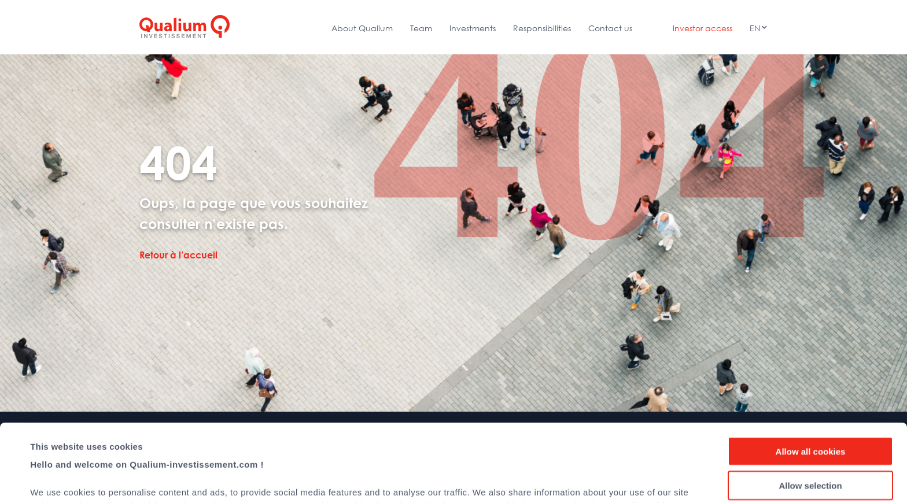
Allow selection (810, 408)
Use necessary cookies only (810, 441)
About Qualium (362, 28)
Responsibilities (542, 28)
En (755, 28)
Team (421, 28)
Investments (472, 28)
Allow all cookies (811, 374)
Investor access (702, 28)
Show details (486, 480)
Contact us (610, 28)
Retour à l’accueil (178, 255)
